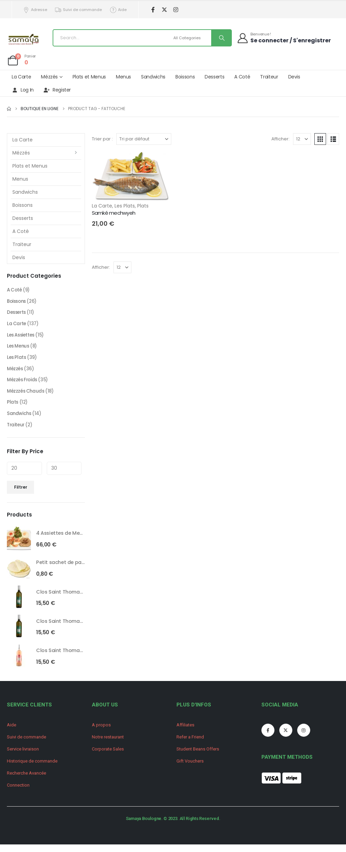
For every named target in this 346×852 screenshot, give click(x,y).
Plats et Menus (89, 76)
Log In (23, 89)
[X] (164, 10)
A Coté (242, 76)
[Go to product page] (19, 544)
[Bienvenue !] (284, 38)
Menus (123, 76)
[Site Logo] (24, 39)
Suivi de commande (78, 10)
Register (57, 89)
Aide (118, 10)
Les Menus (19, 348)
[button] (320, 139)
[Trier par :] (143, 139)
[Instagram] (176, 10)
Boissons (185, 76)
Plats (143, 205)
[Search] (221, 38)
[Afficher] (302, 139)
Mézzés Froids (23, 384)
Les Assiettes (22, 337)
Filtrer (20, 493)
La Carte (21, 76)
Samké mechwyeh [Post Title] (114, 212)
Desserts (214, 76)
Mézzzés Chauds (26, 395)
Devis (294, 76)
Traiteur (269, 76)
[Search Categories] (191, 38)
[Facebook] (153, 10)
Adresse (34, 10)
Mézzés (49, 76)
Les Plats (125, 205)
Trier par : (102, 139)
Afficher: (280, 139)
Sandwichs (153, 76)
